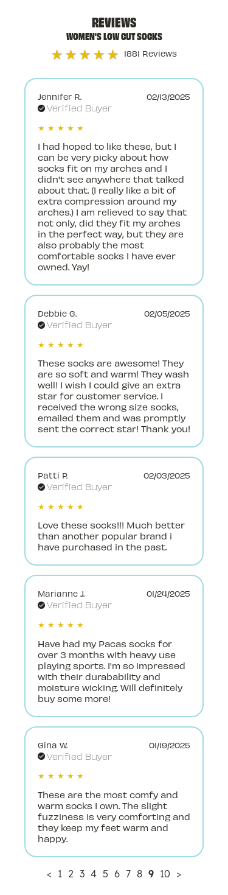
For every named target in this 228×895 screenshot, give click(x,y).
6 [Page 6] (117, 874)
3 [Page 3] (82, 874)
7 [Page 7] (128, 874)
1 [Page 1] (60, 874)
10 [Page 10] (165, 874)
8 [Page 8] (139, 874)
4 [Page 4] (94, 874)
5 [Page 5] (105, 874)
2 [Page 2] (71, 874)
